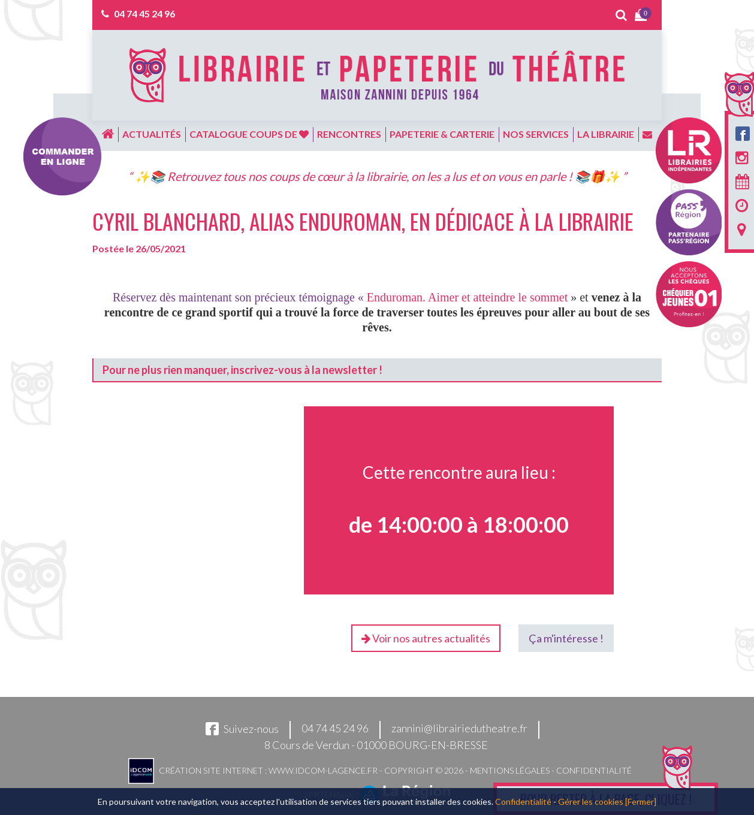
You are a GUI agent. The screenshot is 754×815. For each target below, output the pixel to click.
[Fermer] (640, 801)
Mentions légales (510, 770)
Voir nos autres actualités (425, 638)
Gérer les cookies (590, 801)
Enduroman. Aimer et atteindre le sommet (467, 297)
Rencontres (349, 134)
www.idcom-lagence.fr (323, 770)
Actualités (151, 134)
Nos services (536, 134)
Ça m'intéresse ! (566, 638)
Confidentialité (594, 770)
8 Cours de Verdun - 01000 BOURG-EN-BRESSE (376, 744)
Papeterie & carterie (442, 134)
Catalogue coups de (249, 134)
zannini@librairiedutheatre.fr (459, 728)
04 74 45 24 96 (144, 13)
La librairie (605, 134)
